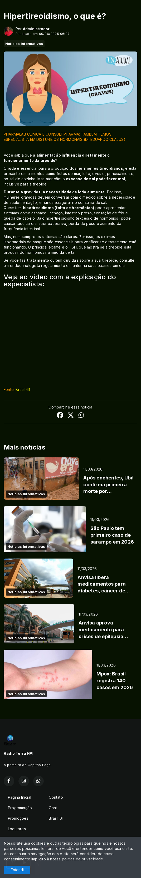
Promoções (18, 818)
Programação (20, 807)
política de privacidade (82, 859)
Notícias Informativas (24, 44)
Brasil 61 (23, 389)
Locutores (17, 829)
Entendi (17, 869)
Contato (56, 797)
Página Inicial (19, 797)
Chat (53, 807)
